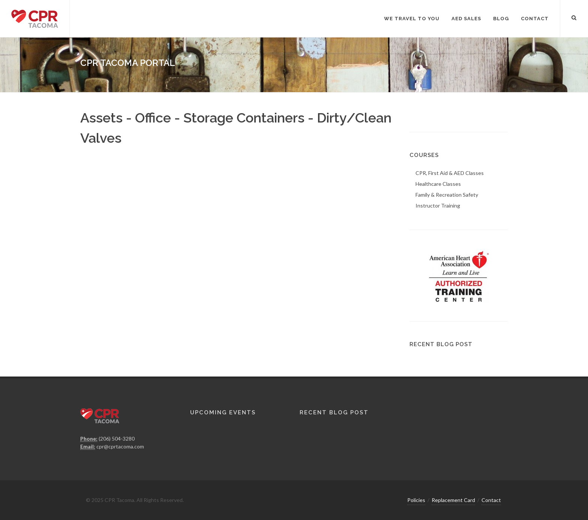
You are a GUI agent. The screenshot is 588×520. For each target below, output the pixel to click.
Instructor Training (438, 205)
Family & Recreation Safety (447, 194)
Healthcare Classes (438, 184)
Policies (416, 500)
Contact (491, 500)
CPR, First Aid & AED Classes (450, 173)
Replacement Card (453, 500)
